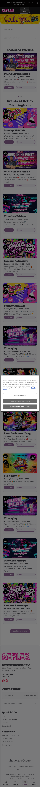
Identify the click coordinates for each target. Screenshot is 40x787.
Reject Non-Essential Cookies (20, 401)
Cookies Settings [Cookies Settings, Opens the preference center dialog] (20, 395)
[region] (20, 393)
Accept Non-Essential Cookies (20, 406)
